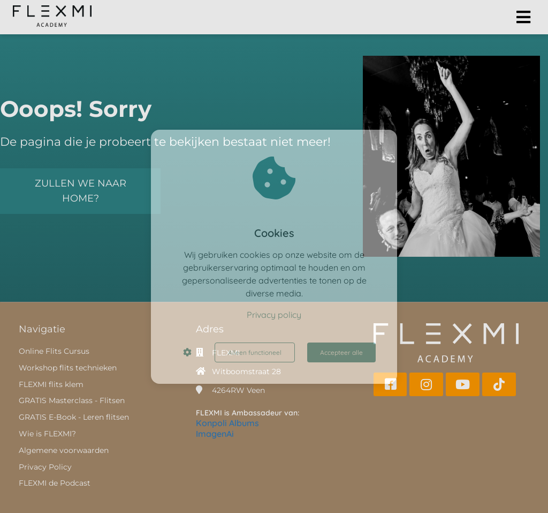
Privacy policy (274, 314)
